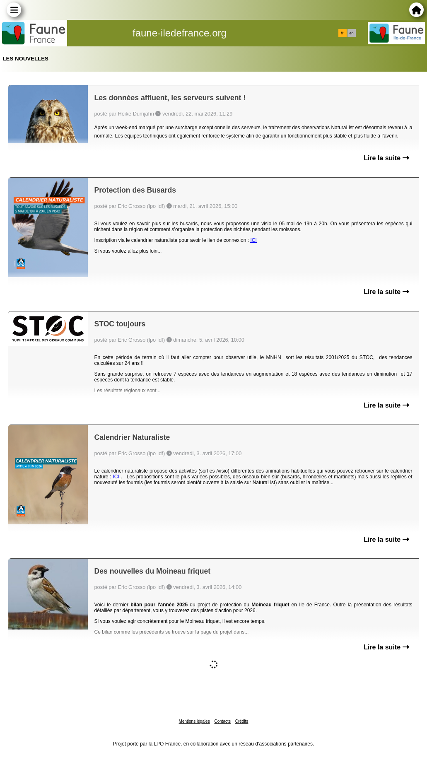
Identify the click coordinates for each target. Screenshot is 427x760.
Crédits (241, 721)
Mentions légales (194, 721)
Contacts (222, 721)
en (351, 33)
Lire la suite (386, 158)
